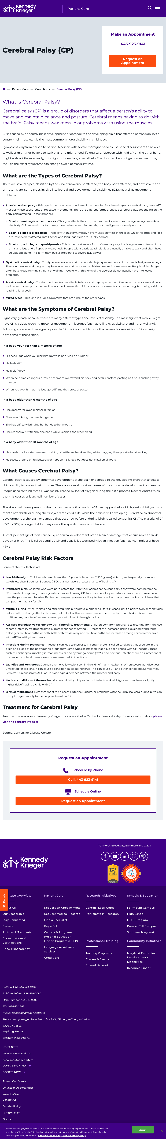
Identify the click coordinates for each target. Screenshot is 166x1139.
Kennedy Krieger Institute (4, 89)
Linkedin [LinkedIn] (124, 856)
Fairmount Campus (141, 907)
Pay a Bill (50, 926)
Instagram (134, 856)
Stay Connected (14, 920)
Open (157, 9)
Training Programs (99, 953)
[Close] (162, 1131)
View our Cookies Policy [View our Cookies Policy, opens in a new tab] (50, 1135)
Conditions (42, 89)
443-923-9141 (133, 44)
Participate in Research (102, 913)
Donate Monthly (15, 1065)
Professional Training (102, 941)
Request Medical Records (62, 913)
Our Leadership (13, 913)
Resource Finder (138, 968)
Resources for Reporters (18, 1060)
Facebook (105, 856)
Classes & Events (97, 959)
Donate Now (12, 1072)
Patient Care (20, 89)
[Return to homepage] (30, 8)
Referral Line (19, 987)
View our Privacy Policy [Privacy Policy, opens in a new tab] (74, 1135)
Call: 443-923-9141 (83, 780)
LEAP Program (137, 920)
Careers (8, 926)
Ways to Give (11, 1094)
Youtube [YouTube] (114, 856)
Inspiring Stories (13, 1031)
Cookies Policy (12, 1106)
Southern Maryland (140, 932)
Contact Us (9, 1099)
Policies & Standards (17, 932)
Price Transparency (16, 949)
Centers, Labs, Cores (100, 907)
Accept (142, 1129)
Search (150, 7)
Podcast (143, 856)
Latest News (10, 1047)
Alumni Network (97, 965)
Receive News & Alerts (17, 1053)
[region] (83, 1131)
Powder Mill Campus (141, 926)
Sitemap (8, 1119)
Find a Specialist (55, 920)
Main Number (20, 1000)
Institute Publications (16, 1037)
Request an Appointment (132, 61)
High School (135, 913)
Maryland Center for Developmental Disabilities (141, 957)
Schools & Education (142, 895)
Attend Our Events (14, 1081)
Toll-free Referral (22, 993)
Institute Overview (17, 895)
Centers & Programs (58, 932)
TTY (13, 1006)
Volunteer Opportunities (18, 1087)
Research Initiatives (101, 895)
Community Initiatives (144, 941)
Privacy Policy (11, 1112)
